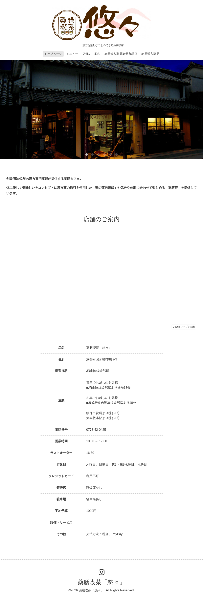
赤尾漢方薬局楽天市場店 (120, 53)
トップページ (53, 53)
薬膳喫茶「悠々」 (101, 582)
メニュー (72, 53)
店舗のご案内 (91, 53)
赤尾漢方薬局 (150, 53)
